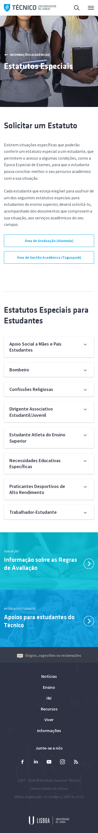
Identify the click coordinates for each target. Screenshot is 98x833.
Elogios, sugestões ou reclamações (49, 655)
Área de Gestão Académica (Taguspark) (49, 257)
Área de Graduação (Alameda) (49, 240)
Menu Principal (91, 9)
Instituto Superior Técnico (60, 780)
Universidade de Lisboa (49, 788)
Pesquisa (77, 8)
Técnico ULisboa (30, 8)
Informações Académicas (27, 55)
